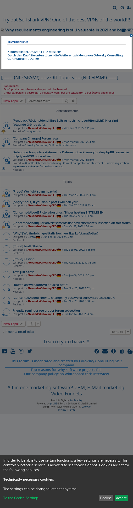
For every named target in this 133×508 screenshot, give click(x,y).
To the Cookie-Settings (21, 498)
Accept (121, 498)
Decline (106, 498)
